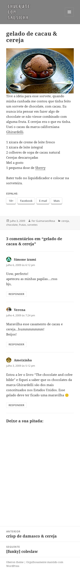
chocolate (12, 225)
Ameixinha (23, 360)
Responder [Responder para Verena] (16, 344)
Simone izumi (25, 259)
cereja (65, 221)
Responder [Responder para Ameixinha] (16, 405)
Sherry (40, 168)
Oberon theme (14, 562)
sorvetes (32, 225)
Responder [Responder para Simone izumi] (16, 294)
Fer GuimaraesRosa (43, 221)
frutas (22, 225)
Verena (19, 310)
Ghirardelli (14, 132)
